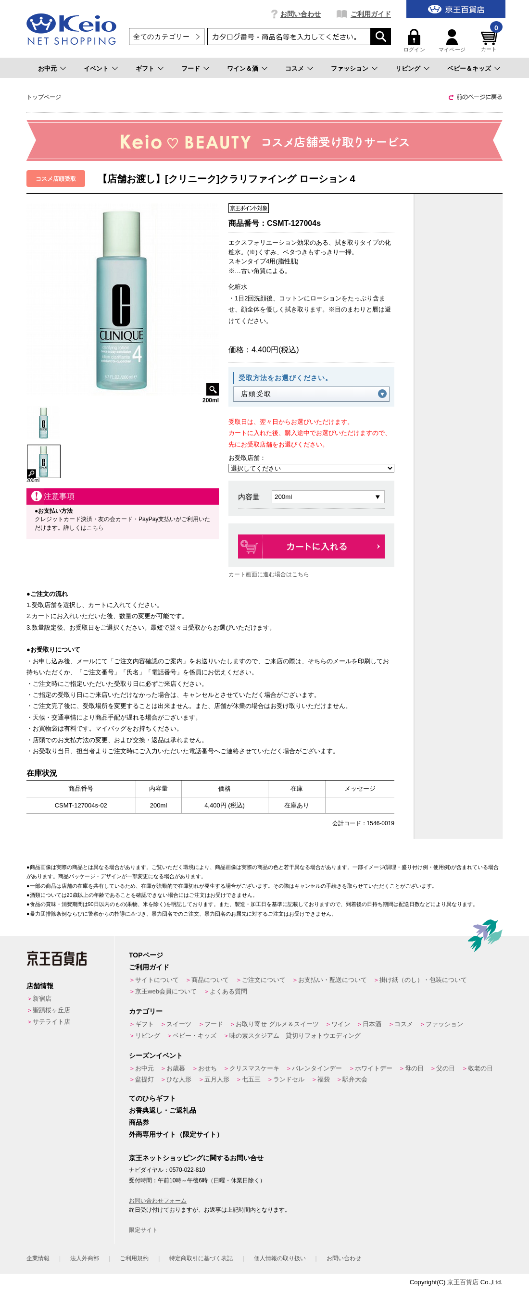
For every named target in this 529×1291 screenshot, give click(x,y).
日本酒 (372, 1024)
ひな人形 (178, 1079)
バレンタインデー (317, 1068)
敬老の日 (480, 1068)
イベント (96, 68)
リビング (407, 68)
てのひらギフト (152, 1098)
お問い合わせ (300, 14)
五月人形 (216, 1079)
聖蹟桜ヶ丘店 (51, 1010)
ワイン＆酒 (242, 68)
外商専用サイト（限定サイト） (176, 1134)
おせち (207, 1068)
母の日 (414, 1068)
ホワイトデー (373, 1068)
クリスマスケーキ (254, 1068)
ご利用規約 (134, 1258)
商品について (210, 979)
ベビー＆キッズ (469, 68)
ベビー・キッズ (194, 1035)
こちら (95, 527)
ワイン (340, 1024)
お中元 (47, 68)
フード (190, 68)
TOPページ (146, 955)
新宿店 (42, 998)
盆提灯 (144, 1079)
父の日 (445, 1068)
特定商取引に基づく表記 (201, 1258)
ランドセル (288, 1079)
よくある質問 (228, 991)
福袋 (323, 1079)
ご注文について (264, 979)
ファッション (349, 68)
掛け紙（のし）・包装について (423, 979)
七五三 (251, 1079)
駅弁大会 (354, 1079)
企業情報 (38, 1258)
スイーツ (178, 1024)
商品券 (139, 1122)
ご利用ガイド (371, 14)
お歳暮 (175, 1068)
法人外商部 (84, 1258)
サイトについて (157, 979)
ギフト (145, 68)
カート (490, 40)
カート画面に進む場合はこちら (268, 574)
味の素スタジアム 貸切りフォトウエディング (295, 1035)
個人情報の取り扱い (280, 1258)
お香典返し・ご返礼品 (162, 1110)
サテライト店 (51, 1021)
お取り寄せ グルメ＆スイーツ (277, 1024)
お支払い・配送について (332, 979)
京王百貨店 (463, 1282)
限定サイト (143, 1230)
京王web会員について (166, 991)
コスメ (294, 68)
